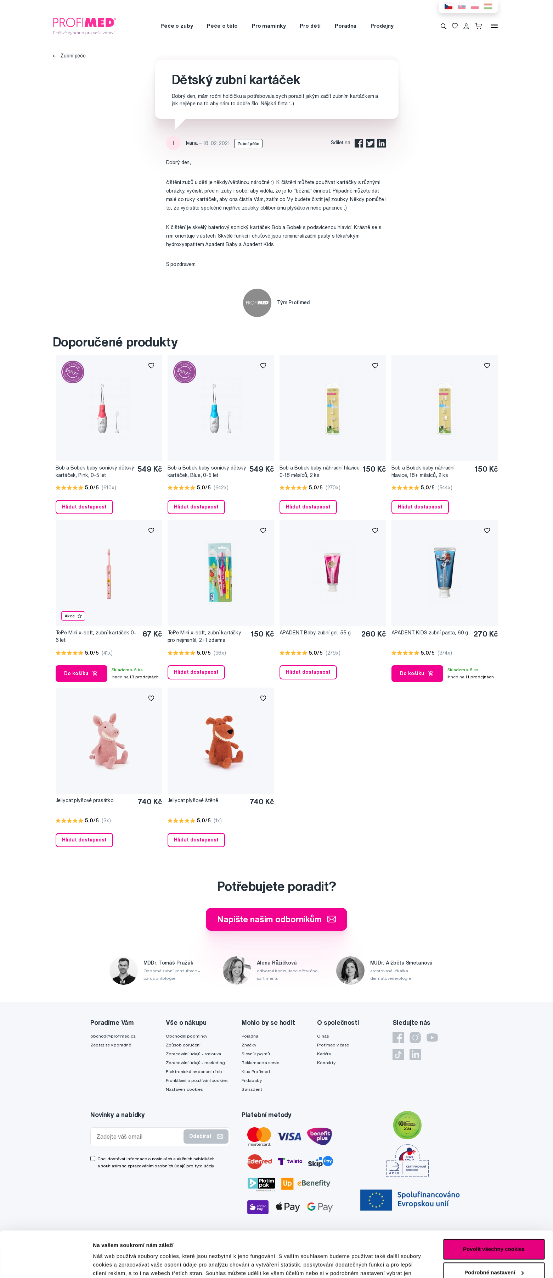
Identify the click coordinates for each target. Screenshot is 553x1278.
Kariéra (324, 1053)
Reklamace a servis (260, 1062)
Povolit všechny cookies (494, 1203)
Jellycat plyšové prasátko (85, 800)
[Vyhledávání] (443, 26)
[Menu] (494, 26)
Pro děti (310, 25)
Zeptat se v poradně (110, 1045)
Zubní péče (69, 55)
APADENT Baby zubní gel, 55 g (315, 632)
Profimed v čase (333, 1045)
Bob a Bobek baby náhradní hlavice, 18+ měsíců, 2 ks (423, 471)
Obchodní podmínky (186, 1036)
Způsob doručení (183, 1045)
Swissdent (252, 1089)
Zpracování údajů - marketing (195, 1062)
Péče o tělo (222, 25)
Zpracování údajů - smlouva (193, 1053)
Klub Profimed (256, 1071)
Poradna (345, 25)
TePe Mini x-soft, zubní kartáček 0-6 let (96, 636)
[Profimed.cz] (85, 25)
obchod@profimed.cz (112, 1036)
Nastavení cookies (184, 1089)
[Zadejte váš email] (139, 1136)
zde (211, 1244)
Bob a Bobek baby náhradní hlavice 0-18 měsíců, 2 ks (320, 471)
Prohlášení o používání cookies (196, 1080)
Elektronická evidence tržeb (194, 1071)
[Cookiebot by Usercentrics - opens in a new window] (46, 1264)
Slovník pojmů (256, 1053)
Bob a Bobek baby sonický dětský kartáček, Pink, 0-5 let (95, 471)
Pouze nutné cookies (493, 1250)
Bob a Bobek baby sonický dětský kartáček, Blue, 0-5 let (207, 471)
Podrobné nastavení (118, 1264)
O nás (322, 1036)
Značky (249, 1045)
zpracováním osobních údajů (156, 1165)
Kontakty (326, 1062)
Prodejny (382, 25)
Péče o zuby (176, 25)
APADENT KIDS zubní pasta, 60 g (429, 632)
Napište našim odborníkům (276, 919)
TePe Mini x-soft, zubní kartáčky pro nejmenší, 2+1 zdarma (205, 636)
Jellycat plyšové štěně (193, 800)
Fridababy (252, 1080)
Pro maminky (269, 25)
